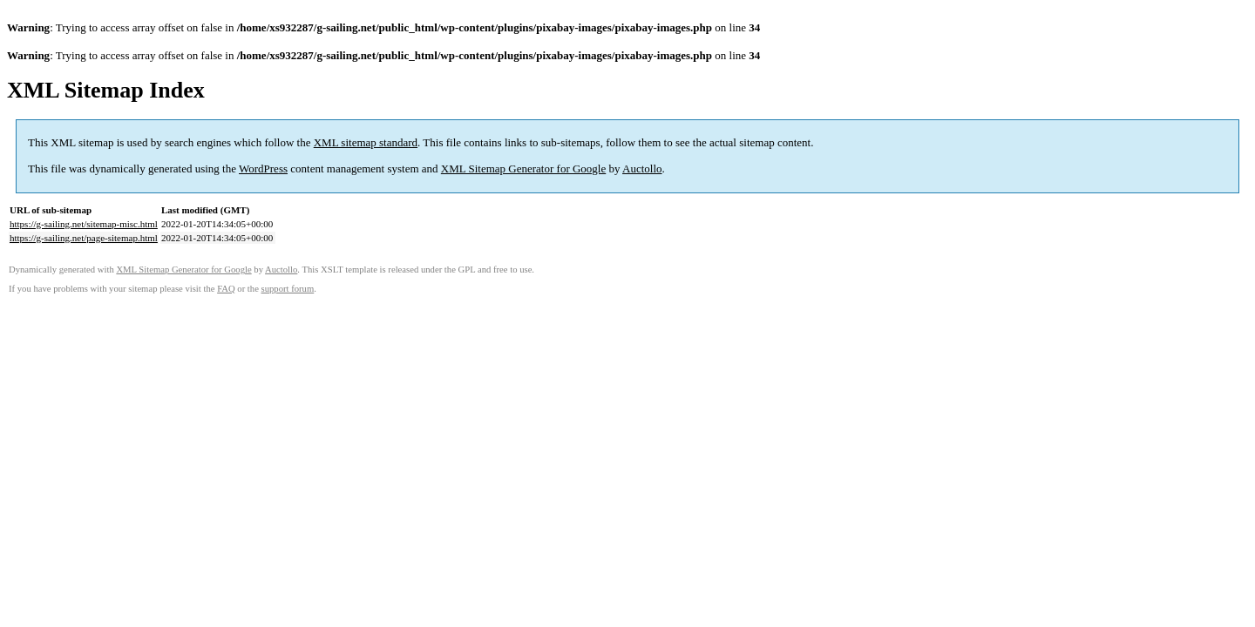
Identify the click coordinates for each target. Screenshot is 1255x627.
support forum (288, 288)
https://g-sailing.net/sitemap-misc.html (84, 224)
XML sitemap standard (365, 142)
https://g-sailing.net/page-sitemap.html (84, 238)
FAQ (226, 288)
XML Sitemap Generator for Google (523, 168)
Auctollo (642, 168)
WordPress (263, 168)
